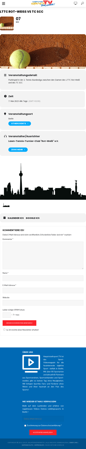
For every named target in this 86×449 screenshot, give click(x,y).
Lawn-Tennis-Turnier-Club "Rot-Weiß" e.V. (33, 141)
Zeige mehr (18, 149)
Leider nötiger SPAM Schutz (14, 310)
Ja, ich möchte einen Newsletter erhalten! (21, 330)
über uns (73, 442)
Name (5, 273)
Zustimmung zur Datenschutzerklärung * (43, 425)
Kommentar (8, 239)
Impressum (39, 445)
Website (6, 297)
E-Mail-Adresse (9, 285)
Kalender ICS (16, 218)
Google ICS (32, 218)
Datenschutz (27, 445)
